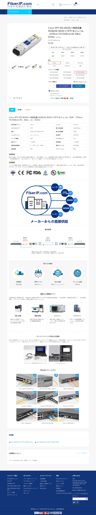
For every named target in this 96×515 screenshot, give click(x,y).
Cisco (54, 63)
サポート (25, 17)
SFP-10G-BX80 (67, 78)
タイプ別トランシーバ (29, 481)
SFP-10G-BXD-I (67, 72)
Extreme (67, 65)
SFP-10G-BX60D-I (54, 78)
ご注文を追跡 (43, 481)
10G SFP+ (9, 481)
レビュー (28, 110)
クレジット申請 (60, 483)
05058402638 (78, 487)
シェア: (10, 98)
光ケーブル (26, 493)
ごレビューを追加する (81, 453)
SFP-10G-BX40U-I (67, 75)
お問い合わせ (33, 17)
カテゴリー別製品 (28, 483)
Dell (54, 65)
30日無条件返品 (55, 93)
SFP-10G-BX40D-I (80, 75)
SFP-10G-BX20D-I (54, 75)
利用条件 (58, 488)
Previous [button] (9, 67)
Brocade (80, 63)
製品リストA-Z (27, 486)
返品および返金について (46, 483)
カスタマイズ (17, 17)
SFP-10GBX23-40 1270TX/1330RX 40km (48, 442)
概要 (12, 110)
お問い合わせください (80, 81)
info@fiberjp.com (81, 490)
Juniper (67, 63)
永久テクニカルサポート (57, 95)
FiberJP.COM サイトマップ (31, 488)
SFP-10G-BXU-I (54, 72)
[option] (14, 67)
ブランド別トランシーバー (30, 478)
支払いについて (60, 481)
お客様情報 (42, 478)
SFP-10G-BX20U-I (80, 72)
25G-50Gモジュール (12, 478)
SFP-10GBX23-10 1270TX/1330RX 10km (22, 442)
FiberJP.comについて (45, 17)
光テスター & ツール (12, 494)
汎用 (80, 65)
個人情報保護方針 (60, 490)
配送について (59, 486)
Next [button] (45, 67)
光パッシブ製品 (11, 492)
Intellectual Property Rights (64, 493)
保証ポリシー (43, 486)
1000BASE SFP (11, 483)
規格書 (19, 110)
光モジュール (27, 490)
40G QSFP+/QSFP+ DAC (13, 486)
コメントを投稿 (32, 460)
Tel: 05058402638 (58, 17)
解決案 (10, 17)
